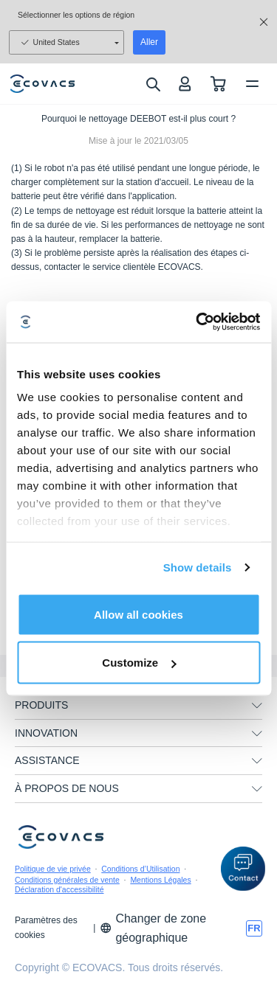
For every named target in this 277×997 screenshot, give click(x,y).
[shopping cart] (218, 83)
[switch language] (254, 928)
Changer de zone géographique (153, 928)
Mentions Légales (160, 879)
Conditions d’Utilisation (140, 868)
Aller (149, 42)
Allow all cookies (138, 614)
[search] (152, 84)
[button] (243, 869)
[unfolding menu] (257, 706)
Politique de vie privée (53, 868)
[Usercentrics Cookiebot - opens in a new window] (197, 322)
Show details (197, 567)
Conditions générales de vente (67, 879)
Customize (139, 662)
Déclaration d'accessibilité (59, 889)
